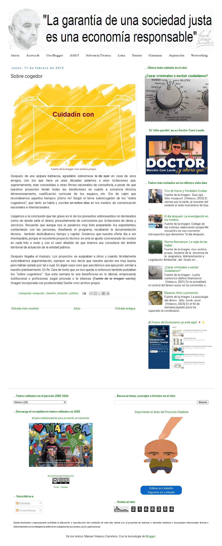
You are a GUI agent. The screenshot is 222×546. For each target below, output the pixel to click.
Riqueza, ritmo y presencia (181, 293)
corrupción (38, 293)
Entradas (23, 503)
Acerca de (32, 55)
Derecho (51, 293)
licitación (63, 293)
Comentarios (26, 510)
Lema (121, 55)
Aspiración (176, 55)
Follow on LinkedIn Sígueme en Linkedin (161, 490)
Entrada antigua (125, 308)
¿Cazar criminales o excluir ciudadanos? (176, 76)
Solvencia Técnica (98, 55)
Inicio (15, 55)
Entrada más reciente (25, 308)
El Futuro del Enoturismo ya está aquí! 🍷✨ (177, 322)
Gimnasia (155, 55)
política (74, 293)
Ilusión (137, 55)
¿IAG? (74, 55)
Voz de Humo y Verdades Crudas (185, 191)
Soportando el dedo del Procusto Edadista (161, 412)
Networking (199, 55)
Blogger (150, 536)
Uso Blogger (54, 55)
